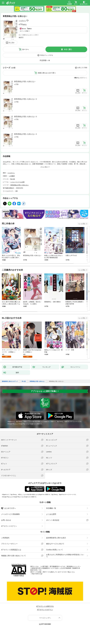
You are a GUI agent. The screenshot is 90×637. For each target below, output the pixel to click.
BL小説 (12, 179)
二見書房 (12, 176)
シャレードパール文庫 (17, 182)
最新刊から (83, 77)
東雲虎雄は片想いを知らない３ (25, 116)
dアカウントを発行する (45, 606)
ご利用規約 (5, 538)
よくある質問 (51, 514)
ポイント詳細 (24, 31)
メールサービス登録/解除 (10, 514)
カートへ (25, 49)
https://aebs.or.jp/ (37, 574)
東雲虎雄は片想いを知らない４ (25, 134)
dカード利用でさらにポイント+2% (28, 35)
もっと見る (81, 224)
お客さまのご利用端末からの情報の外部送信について (65, 556)
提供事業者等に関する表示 (56, 538)
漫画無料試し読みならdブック (10, 381)
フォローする (27, 20)
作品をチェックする (46, 55)
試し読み (11, 42)
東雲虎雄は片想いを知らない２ (25, 99)
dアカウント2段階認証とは (11, 550)
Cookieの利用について (54, 550)
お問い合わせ (6, 520)
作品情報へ (44, 60)
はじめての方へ (8, 508)
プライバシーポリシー (9, 544)
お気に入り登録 (82, 67)
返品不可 (21, 37)
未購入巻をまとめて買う (47, 73)
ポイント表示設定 (52, 520)
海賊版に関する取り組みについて (13, 556)
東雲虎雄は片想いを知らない (25, 81)
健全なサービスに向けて (55, 544)
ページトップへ (45, 618)
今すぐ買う (68, 49)
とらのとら (22, 20)
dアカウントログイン (9, 526)
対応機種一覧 (51, 508)
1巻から (76, 77)
